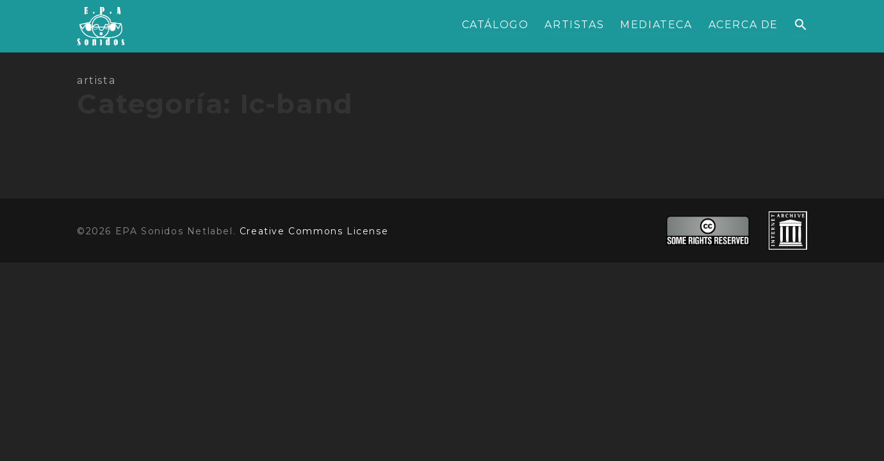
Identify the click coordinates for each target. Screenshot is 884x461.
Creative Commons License (314, 231)
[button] (800, 25)
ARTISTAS (574, 25)
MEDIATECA (656, 25)
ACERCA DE (743, 25)
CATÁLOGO (495, 25)
